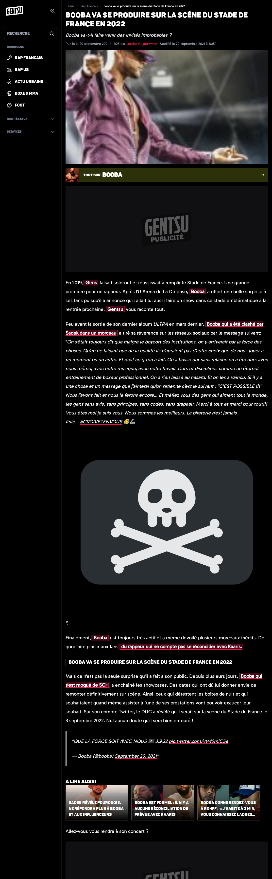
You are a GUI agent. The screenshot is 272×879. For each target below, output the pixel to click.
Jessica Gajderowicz (142, 44)
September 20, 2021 (136, 756)
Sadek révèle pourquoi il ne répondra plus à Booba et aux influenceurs (96, 808)
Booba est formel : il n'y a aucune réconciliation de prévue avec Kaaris (162, 808)
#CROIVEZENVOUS (101, 422)
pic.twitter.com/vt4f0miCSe (198, 741)
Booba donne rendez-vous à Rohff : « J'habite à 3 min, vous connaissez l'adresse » (229, 809)
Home (70, 6)
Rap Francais (89, 6)
